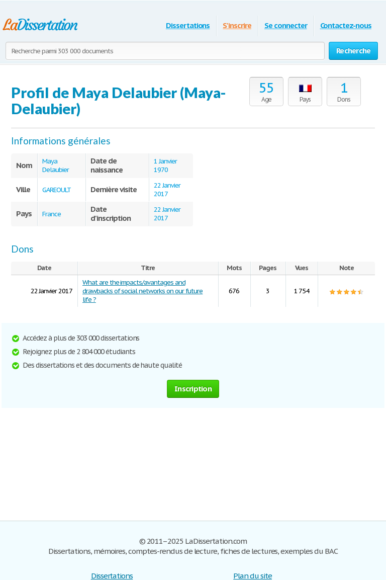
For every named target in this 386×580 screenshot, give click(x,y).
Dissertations (188, 25)
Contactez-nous (345, 25)
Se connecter (285, 25)
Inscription (193, 388)
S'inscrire (237, 25)
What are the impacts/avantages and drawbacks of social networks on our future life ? (142, 291)
